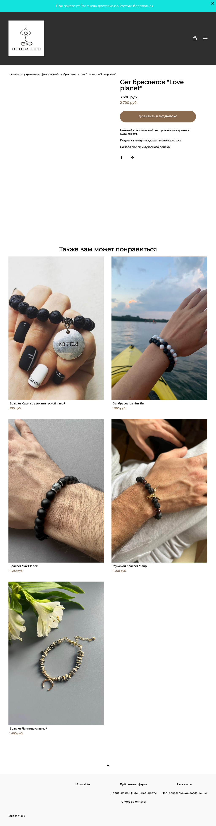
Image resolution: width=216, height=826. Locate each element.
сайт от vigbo (16, 816)
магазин (13, 74)
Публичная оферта (133, 784)
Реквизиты (184, 784)
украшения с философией (41, 74)
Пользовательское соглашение (184, 793)
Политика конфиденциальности (133, 793)
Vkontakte (83, 784)
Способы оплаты (133, 801)
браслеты (69, 74)
